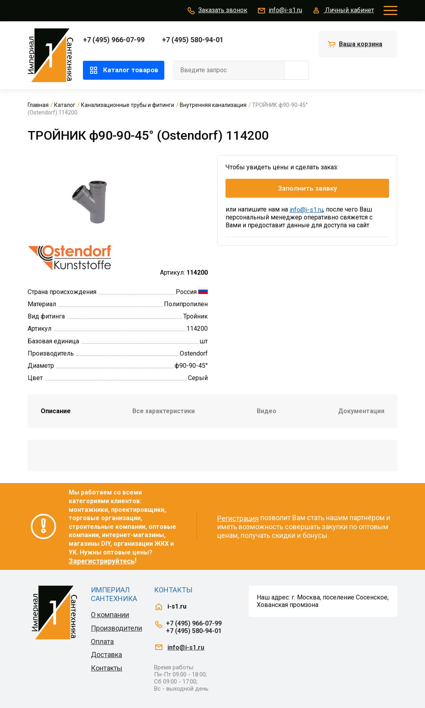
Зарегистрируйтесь (102, 561)
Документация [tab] (361, 411)
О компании (110, 615)
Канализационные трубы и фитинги (127, 105)
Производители (116, 628)
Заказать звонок (216, 10)
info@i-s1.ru (279, 10)
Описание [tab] (56, 411)
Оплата (102, 641)
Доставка (106, 654)
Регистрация (238, 518)
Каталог (64, 105)
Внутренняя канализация (213, 105)
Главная (38, 105)
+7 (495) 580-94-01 (193, 40)
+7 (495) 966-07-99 (114, 40)
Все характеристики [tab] (163, 411)
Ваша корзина (360, 44)
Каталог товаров (123, 70)
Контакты (106, 668)
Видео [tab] (266, 411)
